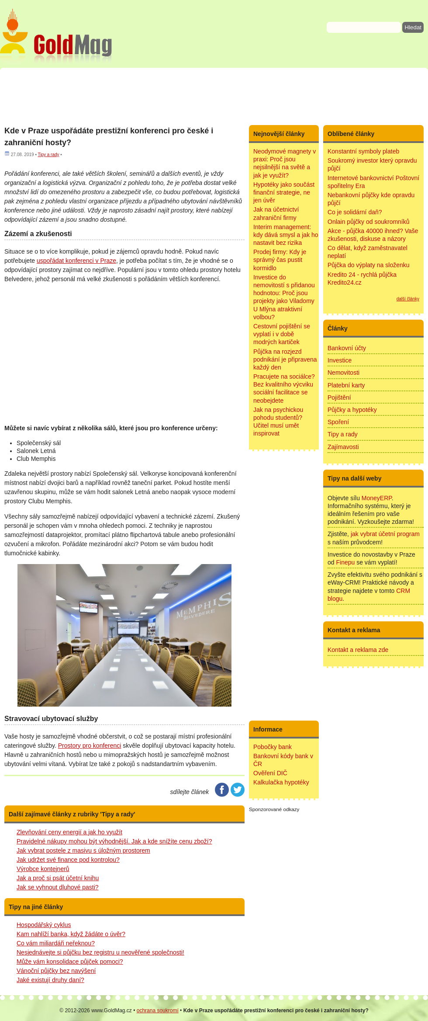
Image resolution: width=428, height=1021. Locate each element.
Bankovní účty (347, 348)
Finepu (345, 562)
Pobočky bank (272, 746)
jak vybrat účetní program (385, 533)
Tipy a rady (48, 154)
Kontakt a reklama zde (358, 649)
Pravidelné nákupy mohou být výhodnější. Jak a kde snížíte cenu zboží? (114, 841)
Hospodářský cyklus (44, 924)
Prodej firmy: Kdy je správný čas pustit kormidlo (279, 259)
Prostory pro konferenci (89, 745)
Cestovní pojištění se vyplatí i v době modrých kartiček (281, 334)
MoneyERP (377, 498)
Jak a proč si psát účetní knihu (58, 878)
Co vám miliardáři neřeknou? (56, 943)
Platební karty (346, 385)
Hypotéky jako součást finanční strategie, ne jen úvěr (283, 192)
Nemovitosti (343, 372)
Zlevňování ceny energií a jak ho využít (69, 832)
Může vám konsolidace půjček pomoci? (70, 961)
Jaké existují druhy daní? (50, 979)
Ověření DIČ (270, 773)
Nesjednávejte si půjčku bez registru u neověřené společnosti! (100, 952)
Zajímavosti (343, 446)
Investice (340, 360)
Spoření (338, 421)
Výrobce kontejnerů (43, 868)
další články (408, 298)
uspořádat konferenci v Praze (76, 260)
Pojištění (339, 397)
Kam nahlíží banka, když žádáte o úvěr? (71, 933)
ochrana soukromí (158, 1010)
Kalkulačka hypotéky (281, 782)
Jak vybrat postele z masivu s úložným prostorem (83, 850)
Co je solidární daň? (355, 212)
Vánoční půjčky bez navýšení (56, 970)
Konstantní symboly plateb (363, 151)
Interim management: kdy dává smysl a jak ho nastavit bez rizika (285, 234)
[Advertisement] (214, 96)
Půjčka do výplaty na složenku (369, 264)
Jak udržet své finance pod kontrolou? (68, 859)
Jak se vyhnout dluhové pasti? (58, 887)
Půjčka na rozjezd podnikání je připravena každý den (285, 359)
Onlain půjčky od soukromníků (369, 221)
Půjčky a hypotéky (352, 409)
